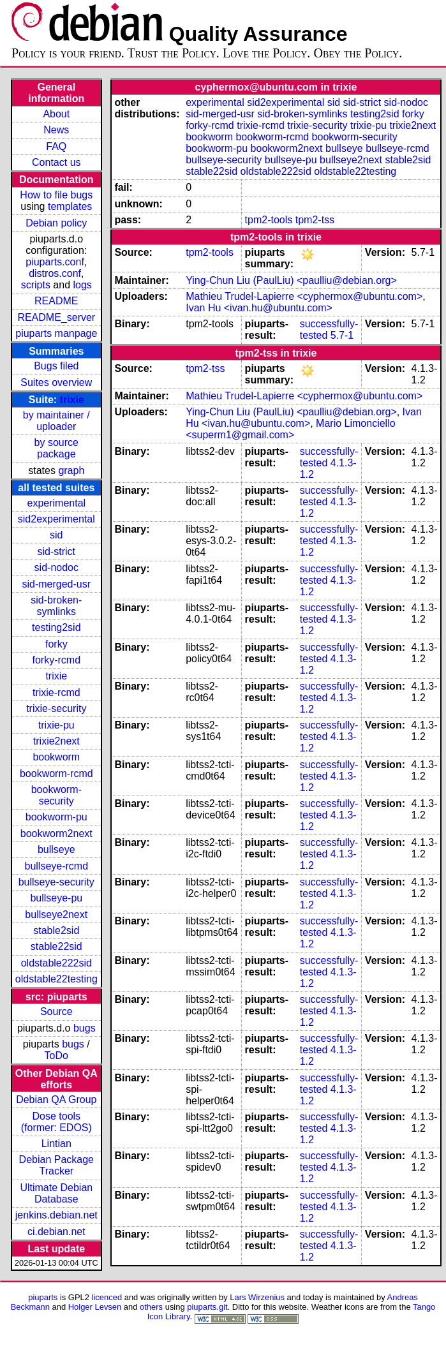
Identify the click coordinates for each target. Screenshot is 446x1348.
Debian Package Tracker (56, 1165)
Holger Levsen (95, 1307)
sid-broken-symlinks (56, 606)
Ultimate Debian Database (56, 1193)
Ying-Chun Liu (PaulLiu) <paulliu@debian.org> (291, 280)
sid (56, 535)
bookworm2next (56, 833)
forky (56, 644)
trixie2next (56, 741)
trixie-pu (56, 725)
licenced (107, 1297)
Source (56, 1011)
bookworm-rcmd (56, 773)
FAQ (56, 146)
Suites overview (56, 382)
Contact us (56, 162)
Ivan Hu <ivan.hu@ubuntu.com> (259, 307)
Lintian (56, 1143)
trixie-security (56, 708)
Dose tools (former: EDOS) (56, 1122)
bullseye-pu (56, 897)
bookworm (56, 757)
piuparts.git (207, 1307)
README (56, 300)
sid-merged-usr (56, 584)
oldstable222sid (56, 963)
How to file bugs (56, 194)
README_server (56, 317)
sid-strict (57, 551)
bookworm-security (56, 795)
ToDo (56, 1055)
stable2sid (56, 930)
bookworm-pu (56, 816)
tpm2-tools (269, 219)
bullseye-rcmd (56, 866)
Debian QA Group (56, 1099)
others (151, 1307)
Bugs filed (56, 365)
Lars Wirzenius (257, 1297)
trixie (72, 399)
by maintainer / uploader (56, 421)
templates (70, 206)
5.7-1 (342, 335)
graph (71, 470)
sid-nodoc (56, 567)
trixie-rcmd (56, 692)
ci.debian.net (56, 1231)
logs (82, 284)
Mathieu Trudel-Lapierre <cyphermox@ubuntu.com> (304, 296)
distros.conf (55, 273)
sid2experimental (56, 519)
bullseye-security (56, 882)
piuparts (42, 1297)
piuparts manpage (56, 333)
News (56, 129)
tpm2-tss (314, 219)
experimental (56, 503)
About (56, 113)
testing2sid (56, 627)
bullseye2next (56, 914)
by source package (56, 448)
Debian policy (56, 223)
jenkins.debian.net (56, 1215)
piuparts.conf (55, 261)
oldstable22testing (56, 979)
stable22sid (56, 946)
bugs (84, 1028)
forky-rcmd (57, 660)
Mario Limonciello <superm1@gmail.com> (290, 429)
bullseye (56, 849)
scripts (35, 284)
